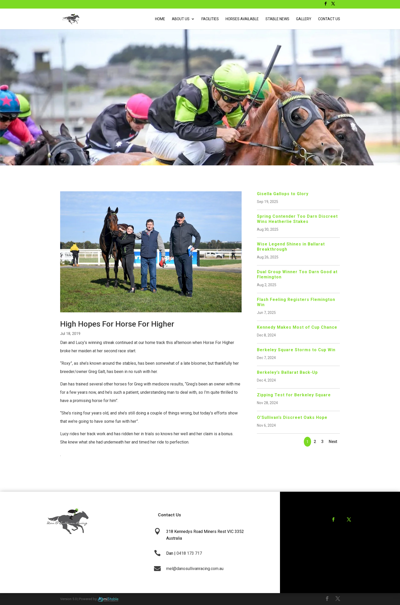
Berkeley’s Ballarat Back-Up (287, 372)
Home (160, 19)
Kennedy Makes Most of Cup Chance (297, 327)
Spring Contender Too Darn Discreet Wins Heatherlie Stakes (297, 219)
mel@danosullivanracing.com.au (194, 568)
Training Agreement (336, 540)
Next (333, 441)
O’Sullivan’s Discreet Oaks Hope (292, 417)
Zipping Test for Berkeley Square (294, 394)
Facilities (210, 19)
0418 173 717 (189, 553)
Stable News (277, 19)
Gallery (303, 19)
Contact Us (329, 19)
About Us (181, 19)
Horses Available (242, 19)
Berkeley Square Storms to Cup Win (296, 349)
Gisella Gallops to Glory (282, 193)
